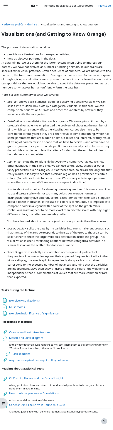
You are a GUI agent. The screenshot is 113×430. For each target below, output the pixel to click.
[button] (34, 5)
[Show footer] (104, 421)
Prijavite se (104, 5)
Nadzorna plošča (12, 24)
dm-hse (32, 24)
